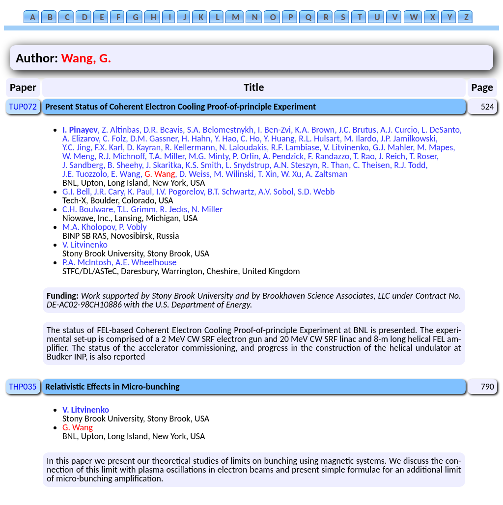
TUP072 (23, 106)
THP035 (23, 386)
